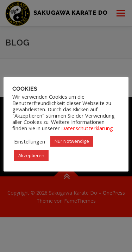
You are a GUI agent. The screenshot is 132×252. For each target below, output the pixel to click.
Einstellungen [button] (29, 141)
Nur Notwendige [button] (72, 141)
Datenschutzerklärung (87, 128)
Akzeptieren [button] (31, 155)
